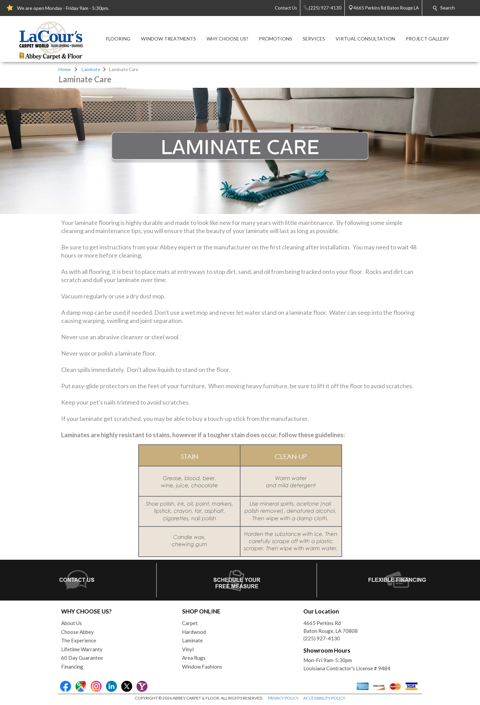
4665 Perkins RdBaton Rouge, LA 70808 (330, 627)
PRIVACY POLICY (283, 698)
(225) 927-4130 (321, 638)
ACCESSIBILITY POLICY (324, 698)
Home (64, 69)
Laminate (91, 69)
